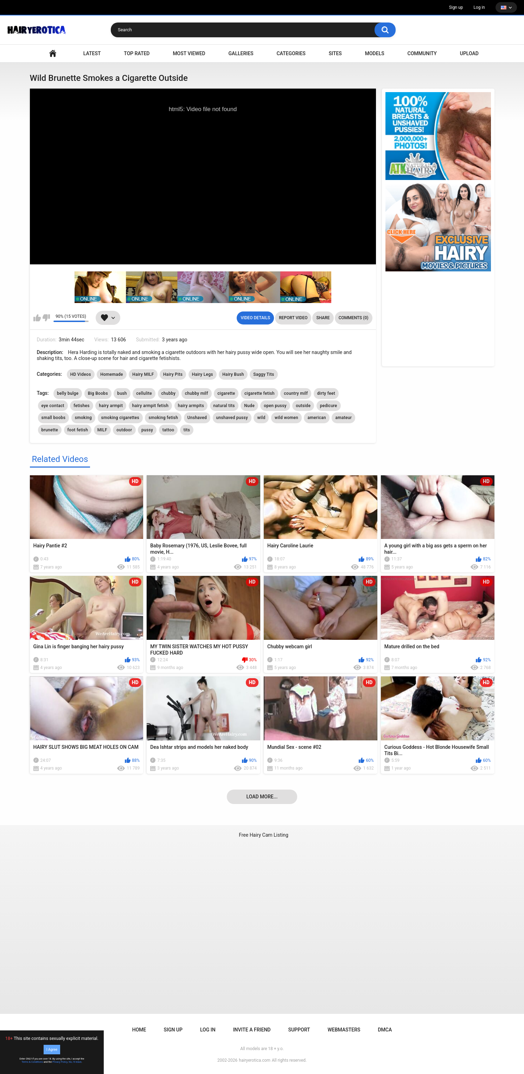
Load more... (262, 796)
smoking (83, 417)
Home (139, 1030)
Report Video (293, 317)
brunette (49, 429)
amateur (343, 417)
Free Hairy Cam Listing (263, 835)
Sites (335, 53)
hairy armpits (191, 405)
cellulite (144, 393)
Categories (290, 53)
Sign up (456, 7)
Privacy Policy (60, 1062)
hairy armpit (111, 405)
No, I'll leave (75, 1062)
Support (299, 1030)
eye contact (52, 405)
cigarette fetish (259, 393)
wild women (286, 417)
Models (374, 53)
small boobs (53, 417)
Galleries (241, 53)
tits (187, 429)
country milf (296, 393)
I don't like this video (46, 317)
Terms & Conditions (32, 1062)
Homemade (111, 374)
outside (303, 405)
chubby (168, 393)
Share (323, 317)
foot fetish (78, 429)
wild (261, 417)
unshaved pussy (232, 417)
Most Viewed (189, 53)
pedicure (328, 405)
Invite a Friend (252, 1030)
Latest (92, 53)
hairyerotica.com (254, 1060)
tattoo (168, 429)
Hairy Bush (233, 374)
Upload (469, 53)
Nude (249, 405)
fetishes (81, 405)
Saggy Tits (263, 374)
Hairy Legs (202, 374)
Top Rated (136, 53)
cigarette (226, 393)
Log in (479, 7)
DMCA (385, 1030)
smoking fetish (163, 417)
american (316, 417)
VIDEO (53, 54)
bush (122, 393)
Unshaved (197, 417)
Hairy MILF (143, 374)
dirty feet (326, 393)
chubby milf (196, 393)
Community (422, 53)
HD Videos (80, 374)
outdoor (124, 429)
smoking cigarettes (120, 417)
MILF (102, 429)
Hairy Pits (173, 374)
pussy (147, 429)
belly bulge (67, 393)
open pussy (275, 405)
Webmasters (344, 1030)
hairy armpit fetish (150, 405)
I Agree (51, 1050)
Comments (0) (354, 317)
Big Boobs (98, 393)
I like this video (37, 317)
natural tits (224, 405)
